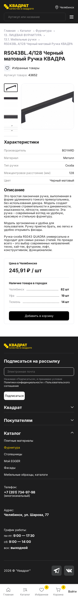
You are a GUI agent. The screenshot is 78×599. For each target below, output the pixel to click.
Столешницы (13, 454)
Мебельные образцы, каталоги (26, 474)
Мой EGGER (12, 461)
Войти (72, 591)
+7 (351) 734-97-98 (19, 492)
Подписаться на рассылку (32, 361)
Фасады (9, 467)
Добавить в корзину (39, 316)
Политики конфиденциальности (23, 382)
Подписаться (14, 395)
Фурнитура (12, 447)
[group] (47, 110)
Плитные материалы (18, 440)
